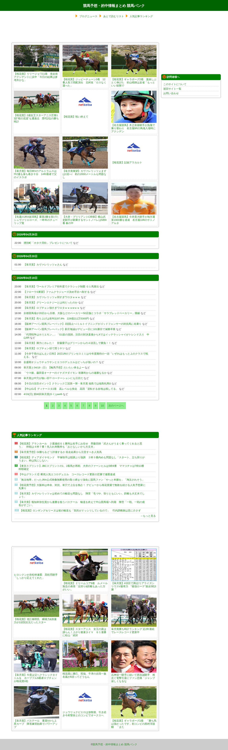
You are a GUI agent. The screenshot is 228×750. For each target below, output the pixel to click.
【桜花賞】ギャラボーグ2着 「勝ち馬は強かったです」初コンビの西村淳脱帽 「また (134, 722)
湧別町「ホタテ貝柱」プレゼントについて (48, 242)
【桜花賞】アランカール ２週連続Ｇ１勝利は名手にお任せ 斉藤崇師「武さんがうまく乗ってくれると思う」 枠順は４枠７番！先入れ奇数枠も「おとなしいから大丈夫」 (80, 445)
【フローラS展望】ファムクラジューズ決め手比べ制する (57, 291)
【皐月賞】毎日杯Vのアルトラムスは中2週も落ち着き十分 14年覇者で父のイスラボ (36, 172)
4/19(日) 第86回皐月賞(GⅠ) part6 (43, 394)
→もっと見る (148, 515)
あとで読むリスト (113, 16)
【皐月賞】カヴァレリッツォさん (43, 264)
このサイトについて (174, 84)
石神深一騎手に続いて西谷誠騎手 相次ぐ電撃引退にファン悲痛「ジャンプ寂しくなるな (134, 676)
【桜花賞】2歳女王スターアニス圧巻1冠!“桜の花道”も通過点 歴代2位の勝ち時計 (36, 117)
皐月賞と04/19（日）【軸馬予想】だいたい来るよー (54, 367)
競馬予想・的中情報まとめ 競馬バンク (114, 6)
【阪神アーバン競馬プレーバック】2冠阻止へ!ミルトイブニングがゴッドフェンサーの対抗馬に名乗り (83, 323)
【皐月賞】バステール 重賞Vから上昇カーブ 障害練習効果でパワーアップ (36, 722)
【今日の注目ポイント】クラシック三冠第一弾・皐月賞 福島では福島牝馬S (67, 383)
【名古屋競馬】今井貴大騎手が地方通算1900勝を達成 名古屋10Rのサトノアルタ (134, 218)
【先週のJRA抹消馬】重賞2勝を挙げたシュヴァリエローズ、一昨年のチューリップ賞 (36, 218)
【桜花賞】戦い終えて (85, 115)
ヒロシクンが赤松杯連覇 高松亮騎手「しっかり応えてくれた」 (36, 574)
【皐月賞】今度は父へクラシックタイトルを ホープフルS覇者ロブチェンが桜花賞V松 (36, 676)
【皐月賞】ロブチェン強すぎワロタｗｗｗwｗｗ (51, 307)
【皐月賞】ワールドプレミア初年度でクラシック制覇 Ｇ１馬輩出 (61, 286)
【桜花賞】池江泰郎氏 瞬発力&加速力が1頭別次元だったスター (36, 619)
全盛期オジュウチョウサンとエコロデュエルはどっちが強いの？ (61, 362)
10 (102, 405)
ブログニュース (88, 16)
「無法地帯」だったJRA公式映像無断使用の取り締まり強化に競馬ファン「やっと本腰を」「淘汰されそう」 (81, 479)
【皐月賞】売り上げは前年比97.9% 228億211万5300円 (56, 318)
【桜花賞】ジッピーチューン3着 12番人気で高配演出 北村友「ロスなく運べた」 (85, 81)
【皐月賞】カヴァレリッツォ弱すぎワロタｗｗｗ (52, 297)
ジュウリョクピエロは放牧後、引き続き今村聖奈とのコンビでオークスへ (85, 712)
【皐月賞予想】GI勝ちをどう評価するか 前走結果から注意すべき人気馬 (60, 452)
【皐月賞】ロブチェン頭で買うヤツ (44, 348)
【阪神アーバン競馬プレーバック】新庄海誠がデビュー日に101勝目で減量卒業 (69, 329)
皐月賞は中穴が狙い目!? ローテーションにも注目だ (53, 378)
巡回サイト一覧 (172, 88)
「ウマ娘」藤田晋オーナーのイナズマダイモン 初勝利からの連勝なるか (65, 372)
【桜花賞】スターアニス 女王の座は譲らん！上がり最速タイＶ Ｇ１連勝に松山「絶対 (85, 630)
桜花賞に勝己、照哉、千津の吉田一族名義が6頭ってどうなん (85, 673)
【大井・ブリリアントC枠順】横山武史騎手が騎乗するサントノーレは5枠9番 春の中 (85, 218)
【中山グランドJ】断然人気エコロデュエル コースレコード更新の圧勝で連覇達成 (67, 474)
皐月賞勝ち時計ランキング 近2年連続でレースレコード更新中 (134, 629)
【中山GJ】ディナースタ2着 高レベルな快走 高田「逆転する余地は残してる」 (71, 388)
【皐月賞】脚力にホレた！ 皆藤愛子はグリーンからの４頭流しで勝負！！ (67, 343)
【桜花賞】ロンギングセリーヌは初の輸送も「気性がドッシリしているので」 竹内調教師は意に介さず (80, 510)
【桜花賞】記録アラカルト (134, 161)
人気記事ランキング (141, 16)
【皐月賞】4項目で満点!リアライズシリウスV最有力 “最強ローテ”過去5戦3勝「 (134, 585)
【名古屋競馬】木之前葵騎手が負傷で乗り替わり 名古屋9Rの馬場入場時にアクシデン (134, 126)
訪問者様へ (171, 77)
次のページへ (116, 405)
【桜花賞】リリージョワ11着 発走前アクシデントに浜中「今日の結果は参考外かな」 (36, 75)
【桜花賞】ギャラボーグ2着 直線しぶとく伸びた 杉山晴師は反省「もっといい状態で (134, 81)
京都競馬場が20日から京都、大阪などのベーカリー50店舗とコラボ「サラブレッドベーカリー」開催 (82, 313)
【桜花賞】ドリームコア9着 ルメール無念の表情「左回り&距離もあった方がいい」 (85, 585)
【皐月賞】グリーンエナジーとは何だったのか (51, 302)
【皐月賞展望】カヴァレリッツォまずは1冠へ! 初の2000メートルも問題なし (85, 172)
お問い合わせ (171, 93)
